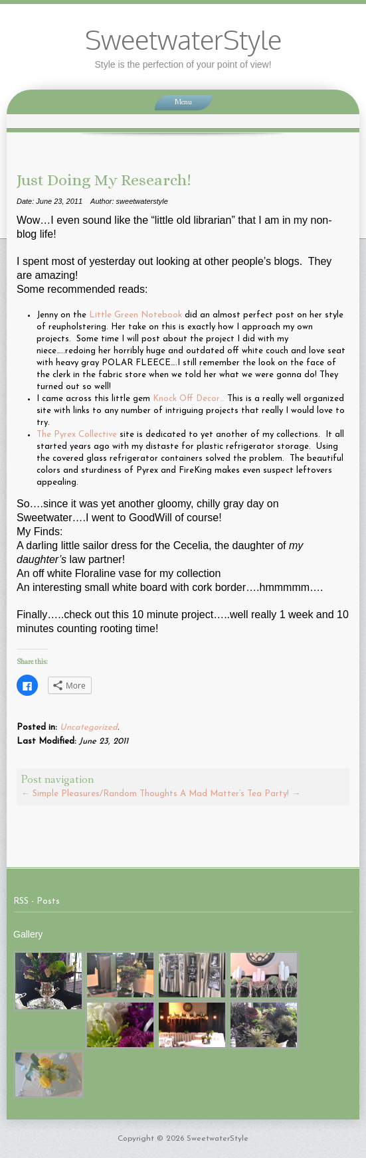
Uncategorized (89, 727)
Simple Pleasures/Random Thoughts (99, 793)
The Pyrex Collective (78, 434)
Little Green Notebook (135, 315)
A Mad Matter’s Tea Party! (240, 793)
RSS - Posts (36, 901)
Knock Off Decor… (189, 398)
